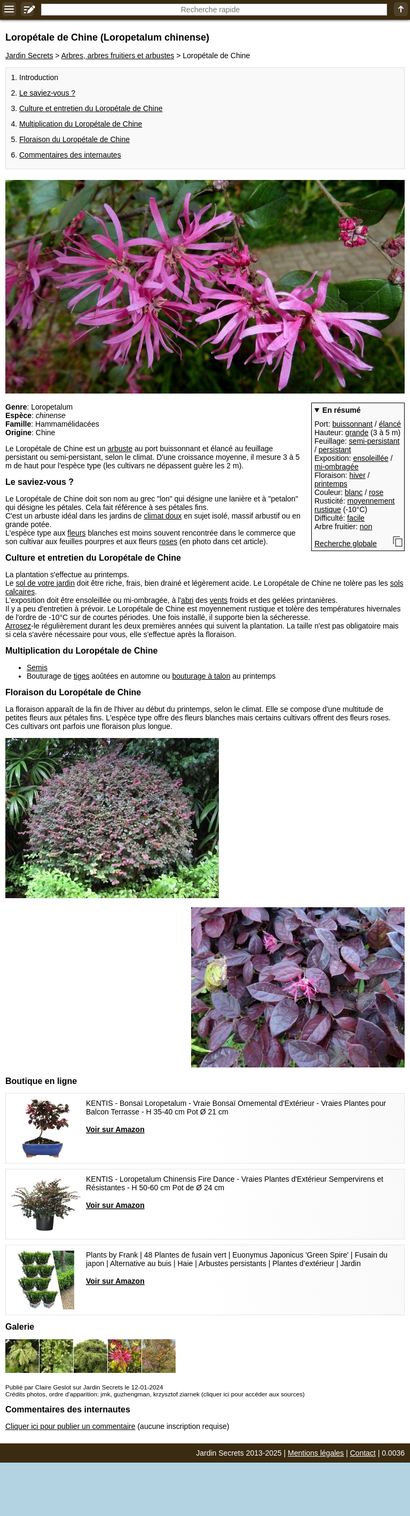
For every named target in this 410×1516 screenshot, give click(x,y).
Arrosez (18, 626)
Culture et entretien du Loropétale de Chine (91, 108)
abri (187, 600)
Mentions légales (316, 1453)
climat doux (163, 516)
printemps (330, 484)
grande (357, 432)
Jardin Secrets (29, 55)
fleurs (76, 533)
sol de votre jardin (45, 583)
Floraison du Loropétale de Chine (74, 139)
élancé (390, 424)
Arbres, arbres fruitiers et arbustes (118, 55)
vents (218, 600)
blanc (353, 492)
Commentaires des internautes (70, 155)
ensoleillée (370, 458)
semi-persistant (374, 441)
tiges (82, 676)
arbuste (119, 448)
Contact (363, 1453)
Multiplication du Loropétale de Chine (80, 124)
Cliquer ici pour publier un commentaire (70, 1426)
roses (168, 541)
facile (356, 518)
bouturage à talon (201, 676)
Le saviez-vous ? (47, 93)
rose (376, 492)
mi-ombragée (336, 466)
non (366, 526)
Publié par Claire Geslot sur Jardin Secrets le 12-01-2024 (84, 1387)
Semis (37, 667)
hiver (357, 475)
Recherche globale (345, 543)
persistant (335, 449)
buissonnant (352, 424)
